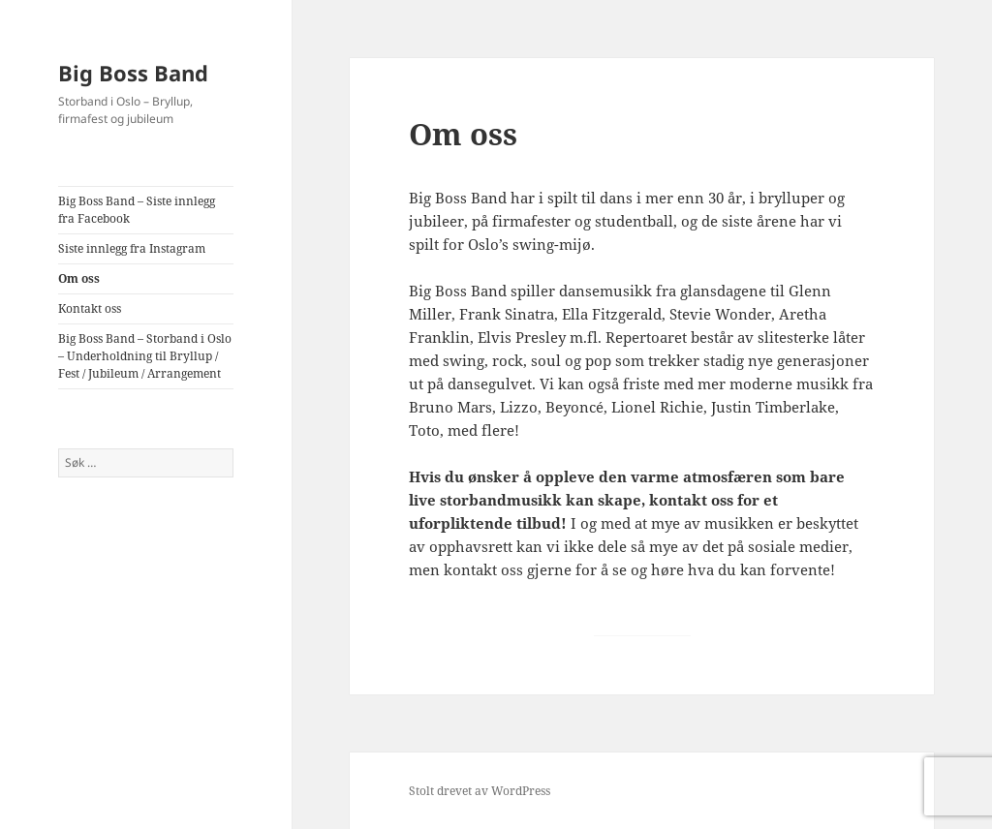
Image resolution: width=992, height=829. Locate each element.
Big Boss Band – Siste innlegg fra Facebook (136, 210)
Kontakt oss (89, 308)
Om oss (79, 278)
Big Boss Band (133, 72)
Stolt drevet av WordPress (479, 791)
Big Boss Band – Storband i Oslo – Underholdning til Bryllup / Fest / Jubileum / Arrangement (145, 356)
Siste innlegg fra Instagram (131, 248)
